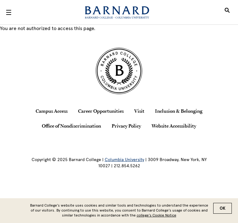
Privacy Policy (126, 126)
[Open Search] (227, 12)
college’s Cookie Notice (156, 216)
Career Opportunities (101, 111)
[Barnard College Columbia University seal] (119, 71)
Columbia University (124, 159)
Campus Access (52, 111)
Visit (139, 111)
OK (222, 209)
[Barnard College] (117, 12)
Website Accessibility (174, 126)
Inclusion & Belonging (178, 111)
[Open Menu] (8, 12)
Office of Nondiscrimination (71, 126)
